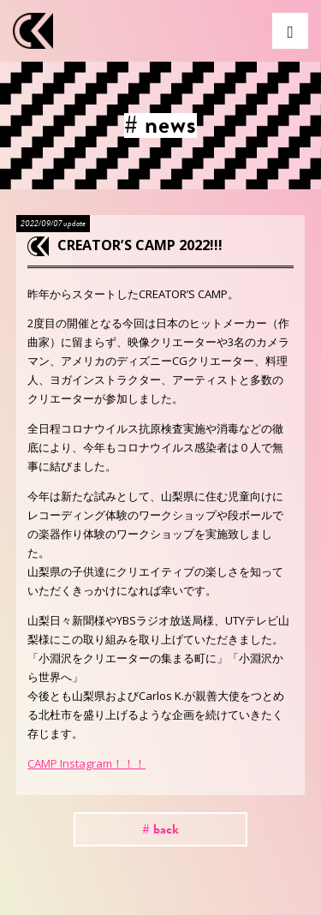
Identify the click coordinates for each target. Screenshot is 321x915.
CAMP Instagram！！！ (86, 763)
